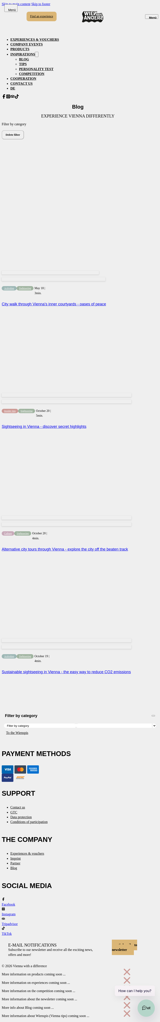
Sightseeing (25, 288)
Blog (24, 59)
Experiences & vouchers (34, 39)
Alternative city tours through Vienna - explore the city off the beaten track (65, 549)
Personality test (36, 69)
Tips (23, 64)
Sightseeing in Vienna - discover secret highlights (44, 426)
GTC (13, 812)
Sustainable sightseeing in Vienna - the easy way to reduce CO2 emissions (66, 672)
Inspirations (22, 54)
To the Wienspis (17, 733)
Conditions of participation (29, 822)
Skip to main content (16, 4)
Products (19, 49)
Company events (26, 44)
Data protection (21, 817)
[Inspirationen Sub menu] (36, 54)
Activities (9, 288)
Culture (8, 533)
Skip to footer (40, 4)
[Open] (151, 16)
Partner (15, 863)
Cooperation (23, 78)
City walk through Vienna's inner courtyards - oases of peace (54, 304)
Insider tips (10, 410)
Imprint (15, 858)
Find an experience (41, 16)
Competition (31, 74)
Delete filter (13, 134)
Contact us (21, 83)
